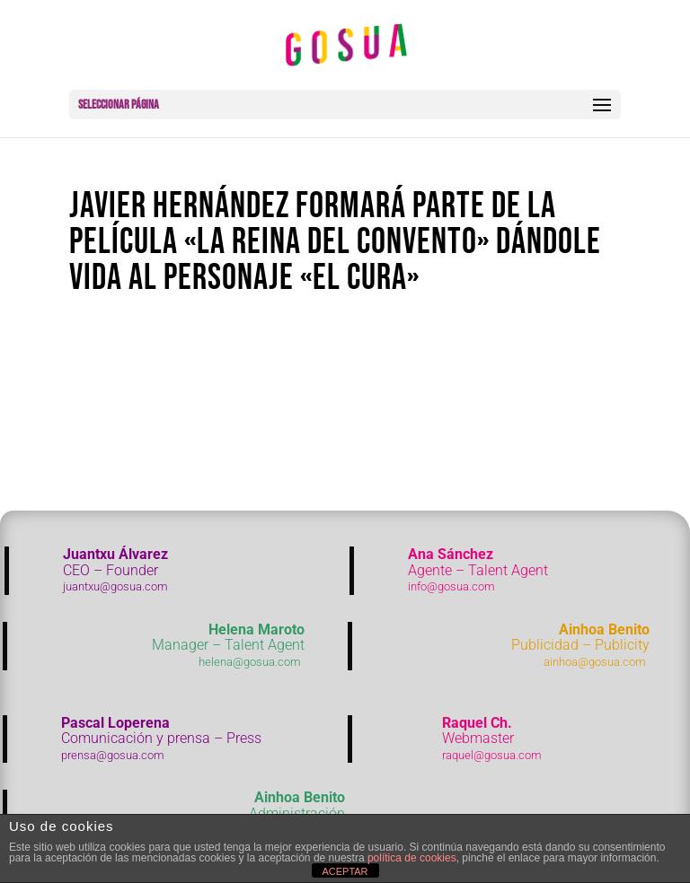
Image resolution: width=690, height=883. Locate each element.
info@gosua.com (451, 586)
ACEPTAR (344, 871)
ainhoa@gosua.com (595, 662)
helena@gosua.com (250, 662)
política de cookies (411, 858)
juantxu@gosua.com (115, 586)
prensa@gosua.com (112, 755)
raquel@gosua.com (492, 755)
